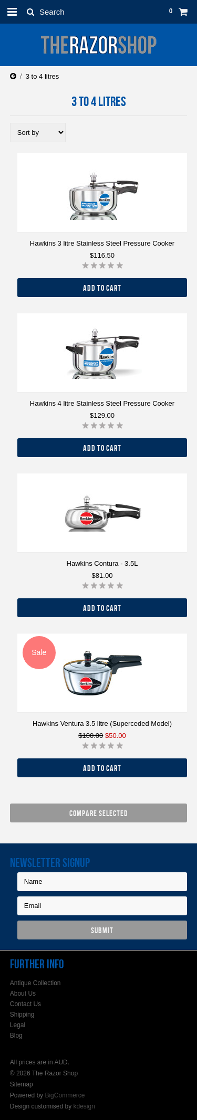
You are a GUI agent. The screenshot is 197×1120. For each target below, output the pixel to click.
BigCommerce (65, 1095)
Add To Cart (102, 287)
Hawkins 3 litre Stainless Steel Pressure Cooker (102, 243)
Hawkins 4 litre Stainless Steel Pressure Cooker (102, 403)
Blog (16, 1035)
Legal (17, 1025)
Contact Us (25, 1004)
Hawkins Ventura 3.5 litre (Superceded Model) (102, 723)
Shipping (22, 1014)
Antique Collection (35, 983)
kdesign (84, 1106)
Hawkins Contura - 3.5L (102, 563)
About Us (23, 993)
